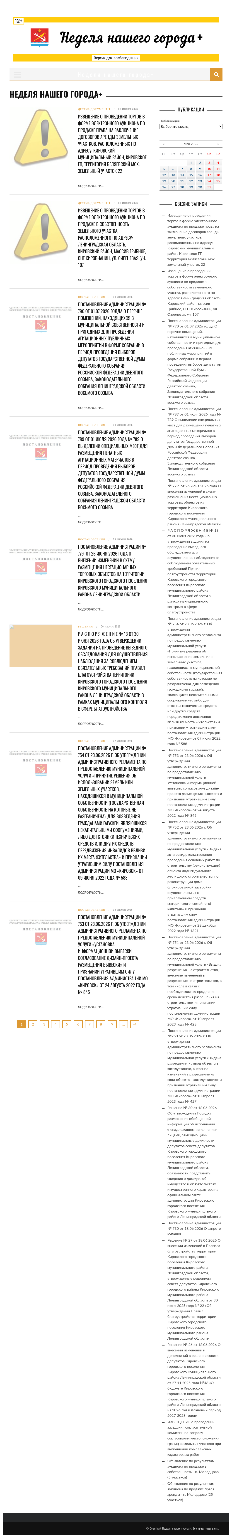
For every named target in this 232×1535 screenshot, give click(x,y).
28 (182, 187)
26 (164, 187)
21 (182, 181)
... (123, 1024)
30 (200, 187)
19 (164, 181)
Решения (85, 626)
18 (218, 175)
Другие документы (94, 109)
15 (191, 175)
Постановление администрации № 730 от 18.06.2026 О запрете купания (194, 1228)
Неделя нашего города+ (176, 1528)
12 (164, 175)
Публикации (170, 121)
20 (173, 181)
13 (173, 175)
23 (200, 181)
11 (218, 169)
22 (191, 181)
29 (191, 187)
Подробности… (91, 186)
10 (209, 169)
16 (200, 175)
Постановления (91, 297)
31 (209, 187)
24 (209, 181)
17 (209, 175)
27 (173, 187)
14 (182, 175)
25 (218, 181)
